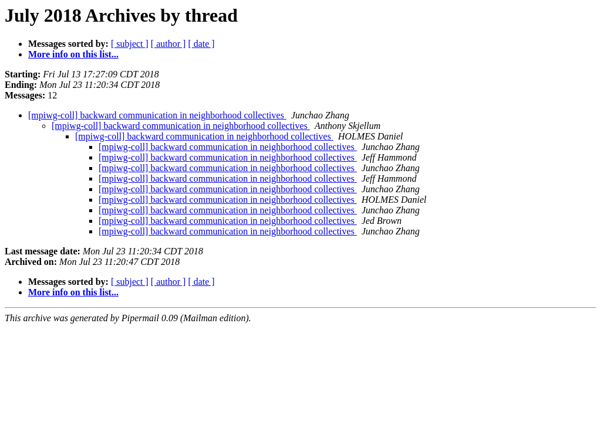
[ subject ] (129, 44)
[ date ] (201, 44)
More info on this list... (73, 54)
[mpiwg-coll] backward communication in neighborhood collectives (157, 115)
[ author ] (168, 44)
